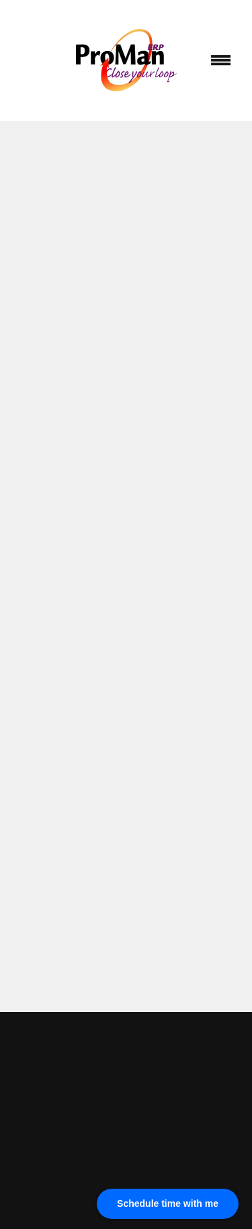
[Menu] (221, 60)
